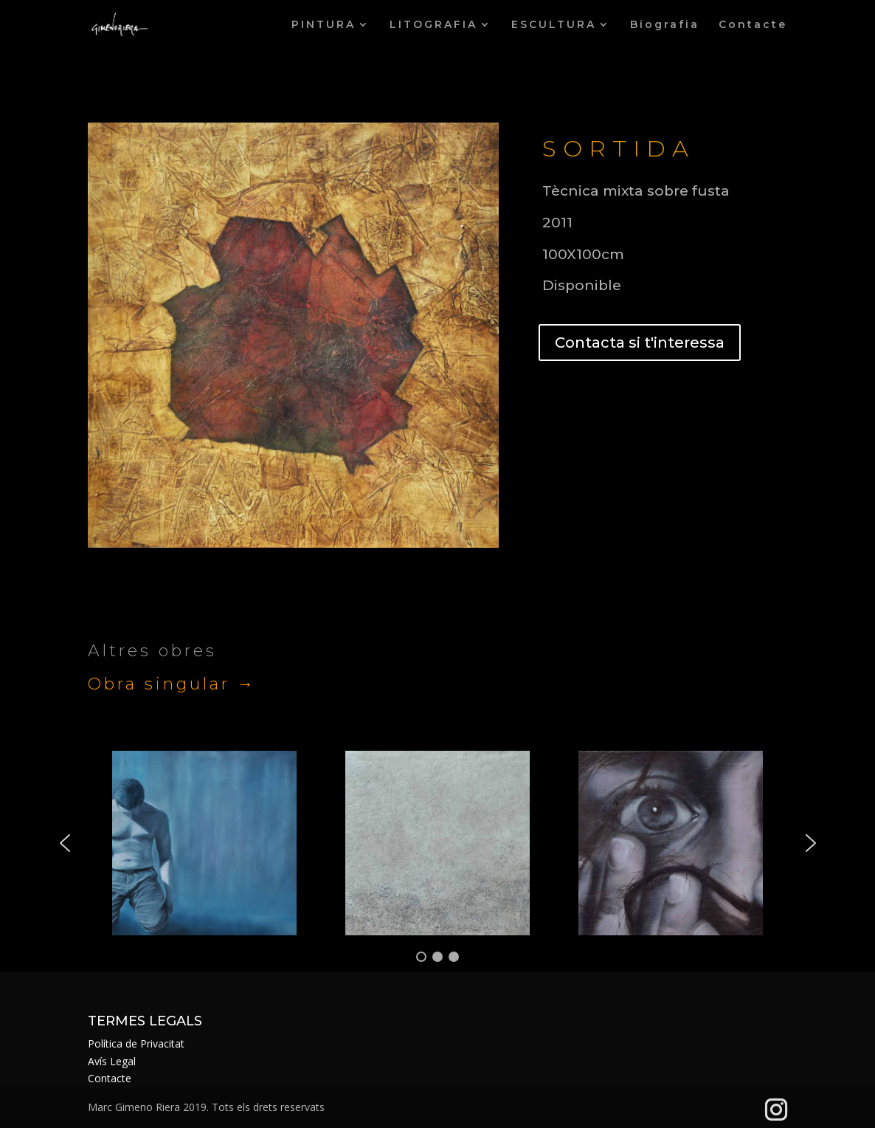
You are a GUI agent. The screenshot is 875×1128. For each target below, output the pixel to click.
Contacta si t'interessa (639, 342)
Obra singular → (172, 684)
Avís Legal (112, 1061)
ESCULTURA (553, 25)
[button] (65, 843)
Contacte (753, 25)
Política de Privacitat (136, 1043)
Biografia (664, 25)
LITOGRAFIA (433, 25)
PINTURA (323, 25)
